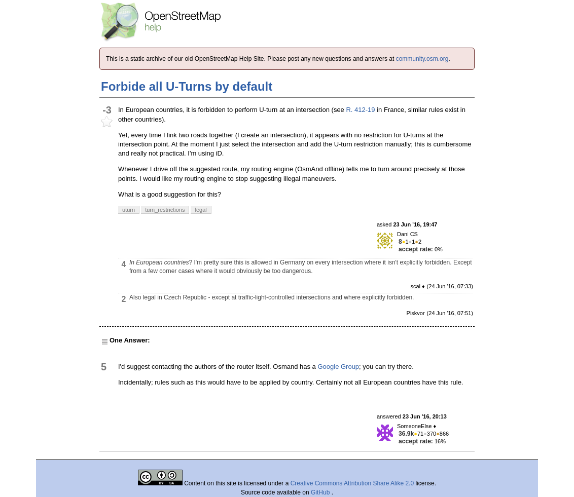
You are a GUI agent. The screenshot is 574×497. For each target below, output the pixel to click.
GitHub (321, 492)
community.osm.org (422, 58)
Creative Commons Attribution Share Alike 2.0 (352, 483)
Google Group (338, 366)
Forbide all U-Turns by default (186, 86)
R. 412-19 (360, 109)
